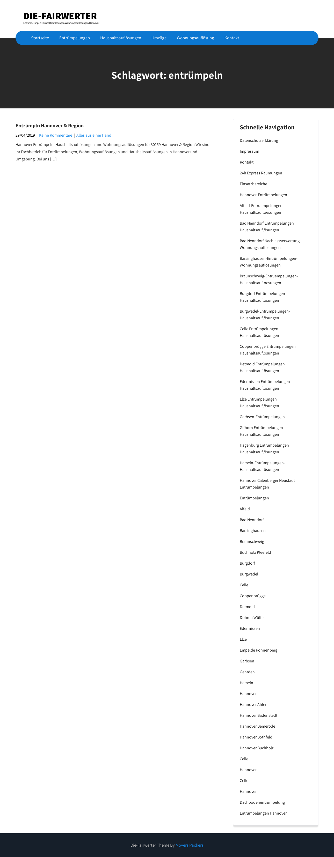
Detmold (247, 606)
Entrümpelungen (74, 38)
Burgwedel (249, 574)
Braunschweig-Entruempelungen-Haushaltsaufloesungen (269, 279)
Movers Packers (190, 845)
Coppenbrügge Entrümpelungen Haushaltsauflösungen (268, 350)
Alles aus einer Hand (93, 135)
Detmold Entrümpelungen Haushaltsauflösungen (262, 367)
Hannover (248, 693)
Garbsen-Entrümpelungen (262, 416)
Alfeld (245, 509)
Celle (244, 585)
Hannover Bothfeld (256, 737)
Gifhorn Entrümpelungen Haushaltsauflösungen (261, 431)
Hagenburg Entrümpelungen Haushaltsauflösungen (264, 448)
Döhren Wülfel (252, 617)
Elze (243, 639)
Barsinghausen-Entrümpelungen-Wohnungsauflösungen (268, 262)
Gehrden (247, 672)
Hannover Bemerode (257, 726)
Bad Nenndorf (252, 519)
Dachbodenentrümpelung (262, 802)
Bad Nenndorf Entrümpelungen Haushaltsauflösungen (267, 226)
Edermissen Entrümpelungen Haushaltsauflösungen (265, 385)
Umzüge (158, 38)
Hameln (246, 682)
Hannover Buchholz (257, 748)
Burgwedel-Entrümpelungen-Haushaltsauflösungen (265, 314)
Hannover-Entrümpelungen (263, 194)
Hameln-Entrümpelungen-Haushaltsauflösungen (262, 466)
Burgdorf (247, 563)
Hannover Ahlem (254, 704)
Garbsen (247, 661)
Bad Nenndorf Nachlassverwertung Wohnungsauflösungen (270, 244)
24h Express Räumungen (261, 173)
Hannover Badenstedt (258, 715)
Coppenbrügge (253, 596)
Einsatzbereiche (253, 184)
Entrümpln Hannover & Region (50, 125)
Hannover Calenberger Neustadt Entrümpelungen (267, 484)
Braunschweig (252, 541)
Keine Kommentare (55, 135)
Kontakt (231, 38)
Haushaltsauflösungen (120, 38)
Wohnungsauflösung (195, 38)
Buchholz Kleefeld (255, 552)
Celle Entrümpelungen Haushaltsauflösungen (259, 332)
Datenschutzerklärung (259, 140)
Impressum (249, 151)
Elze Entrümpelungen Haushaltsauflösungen (259, 402)
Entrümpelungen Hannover (263, 813)
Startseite (40, 38)
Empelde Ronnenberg (258, 650)
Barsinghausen (253, 530)
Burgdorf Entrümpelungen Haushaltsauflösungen (262, 297)
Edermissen (250, 628)
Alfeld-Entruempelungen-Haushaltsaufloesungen (262, 209)
